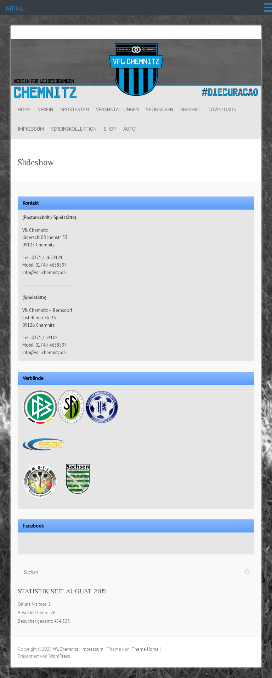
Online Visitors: (33, 604)
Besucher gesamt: (36, 621)
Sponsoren (159, 109)
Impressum (31, 129)
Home (24, 109)
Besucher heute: (34, 613)
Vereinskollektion (74, 129)
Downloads (222, 109)
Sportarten (74, 109)
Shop (110, 129)
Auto (129, 129)
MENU (15, 8)
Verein (45, 109)
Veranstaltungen (117, 109)
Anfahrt (190, 109)
